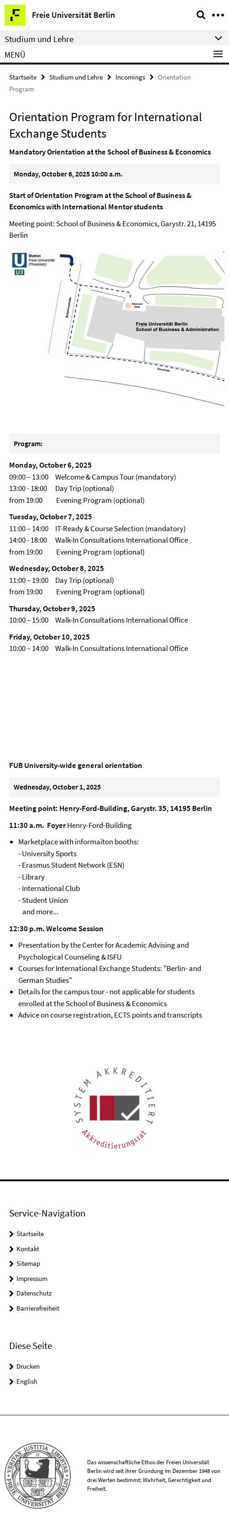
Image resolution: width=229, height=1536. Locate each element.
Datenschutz (34, 1293)
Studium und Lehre (76, 77)
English (26, 1381)
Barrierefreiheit (37, 1308)
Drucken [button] (28, 1366)
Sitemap (28, 1263)
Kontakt (27, 1248)
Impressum (31, 1278)
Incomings (130, 77)
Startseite (22, 77)
